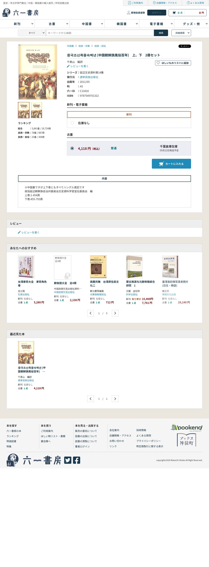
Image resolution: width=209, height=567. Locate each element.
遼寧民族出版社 (89, 77)
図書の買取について (86, 441)
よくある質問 (197, 2)
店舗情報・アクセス (166, 2)
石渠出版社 (23, 294)
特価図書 (11, 441)
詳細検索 (180, 32)
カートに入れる (171, 163)
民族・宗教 (84, 46)
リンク (113, 446)
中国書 (70, 46)
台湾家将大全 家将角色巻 (32, 283)
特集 (9, 446)
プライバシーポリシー (148, 441)
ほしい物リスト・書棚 (53, 436)
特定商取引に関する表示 (149, 446)
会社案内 (114, 430)
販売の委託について (86, 431)
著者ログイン (82, 446)
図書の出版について (86, 436)
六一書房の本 (14, 431)
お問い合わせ (116, 441)
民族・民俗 (100, 46)
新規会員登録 (138, 12)
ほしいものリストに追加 (175, 63)
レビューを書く (79, 66)
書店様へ (46, 441)
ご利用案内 (137, 2)
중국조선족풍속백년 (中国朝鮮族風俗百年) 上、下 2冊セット (32, 371)
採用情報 (141, 430)
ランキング (13, 436)
